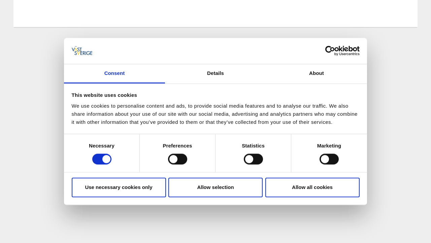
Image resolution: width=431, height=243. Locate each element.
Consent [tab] (114, 73)
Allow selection (215, 187)
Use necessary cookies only (118, 187)
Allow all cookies (312, 187)
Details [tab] (215, 73)
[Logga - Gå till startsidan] (47, 13)
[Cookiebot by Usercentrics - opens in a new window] (330, 51)
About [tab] (316, 73)
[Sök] (402, 13)
